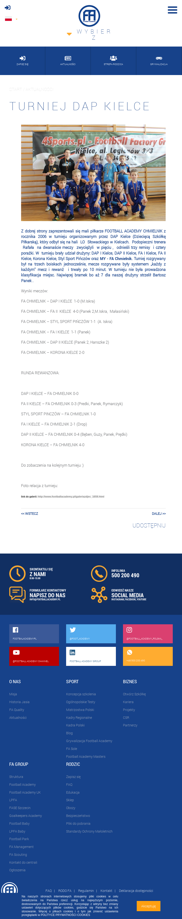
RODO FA (65, 890)
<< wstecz (29, 513)
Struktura (16, 776)
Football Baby (19, 823)
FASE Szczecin (20, 807)
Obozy (70, 807)
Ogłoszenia (17, 870)
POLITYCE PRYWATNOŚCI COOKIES (65, 915)
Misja (13, 694)
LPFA (13, 800)
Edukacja (73, 792)
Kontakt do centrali (23, 862)
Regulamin (86, 890)
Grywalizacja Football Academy (89, 741)
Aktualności (18, 717)
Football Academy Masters (85, 756)
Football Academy (22, 784)
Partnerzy (130, 725)
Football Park (19, 839)
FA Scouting (18, 854)
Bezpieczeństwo (78, 815)
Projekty (129, 709)
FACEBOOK (130, 599)
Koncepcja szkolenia (81, 694)
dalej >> (159, 513)
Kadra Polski (75, 725)
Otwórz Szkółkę (134, 694)
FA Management (21, 846)
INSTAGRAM (117, 599)
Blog (69, 733)
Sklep (70, 800)
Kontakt (106, 890)
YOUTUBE (141, 599)
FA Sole (71, 748)
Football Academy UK (25, 792)
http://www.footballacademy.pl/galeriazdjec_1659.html (71, 496)
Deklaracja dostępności (136, 890)
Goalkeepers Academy (25, 815)
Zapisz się (73, 776)
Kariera (128, 702)
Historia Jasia (19, 702)
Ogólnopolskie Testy (80, 702)
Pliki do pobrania (78, 823)
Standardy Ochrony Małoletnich (89, 831)
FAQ (69, 784)
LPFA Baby (17, 831)
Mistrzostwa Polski (80, 709)
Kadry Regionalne (79, 717)
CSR (126, 717)
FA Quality (16, 709)
